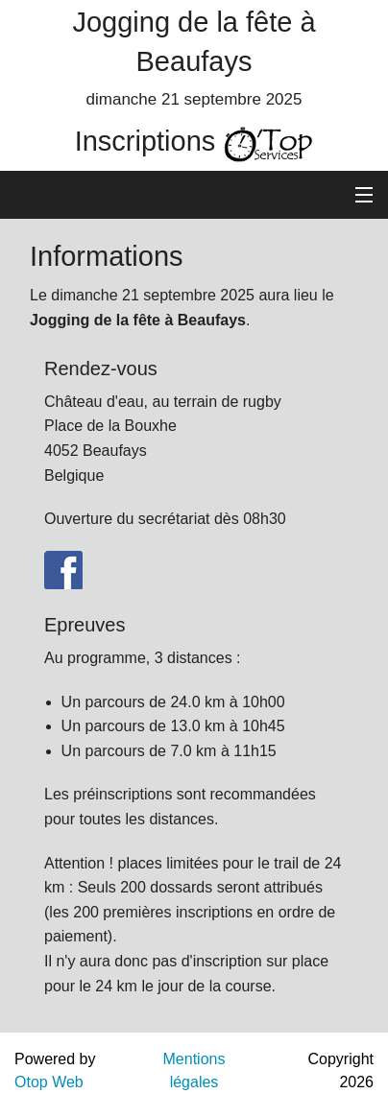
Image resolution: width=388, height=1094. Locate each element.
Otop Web (49, 1082)
